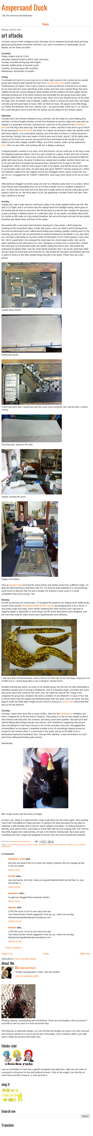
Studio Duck (6, 846)
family (50, 844)
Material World (25, 130)
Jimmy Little (67, 701)
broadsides (43, 844)
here (4, 145)
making (70, 844)
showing (82, 844)
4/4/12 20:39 (14, 887)
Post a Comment (13, 947)
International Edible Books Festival (37, 606)
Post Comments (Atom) (25, 959)
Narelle (11, 876)
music (76, 844)
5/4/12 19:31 (14, 901)
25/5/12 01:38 (14, 921)
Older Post (85, 953)
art (8, 844)
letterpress (63, 844)
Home (45, 24)
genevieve (13, 893)
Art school (13, 844)
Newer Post (7, 953)
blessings (21, 844)
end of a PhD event (55, 83)
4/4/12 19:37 (14, 870)
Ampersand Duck (24, 7)
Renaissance (66, 713)
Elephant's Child (16, 859)
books (35, 844)
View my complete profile (27, 976)
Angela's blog (15, 585)
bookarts (29, 844)
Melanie (12, 907)
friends (55, 844)
